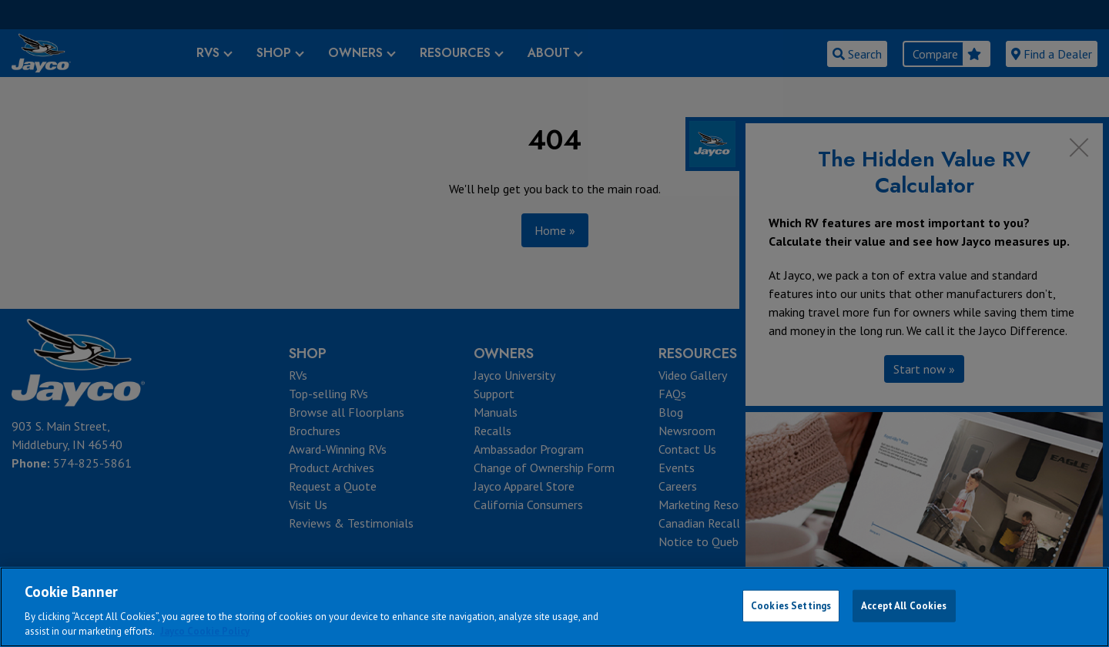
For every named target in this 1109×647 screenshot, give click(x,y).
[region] (554, 607)
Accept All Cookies (904, 605)
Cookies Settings (791, 605)
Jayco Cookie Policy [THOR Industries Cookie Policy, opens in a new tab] (205, 631)
